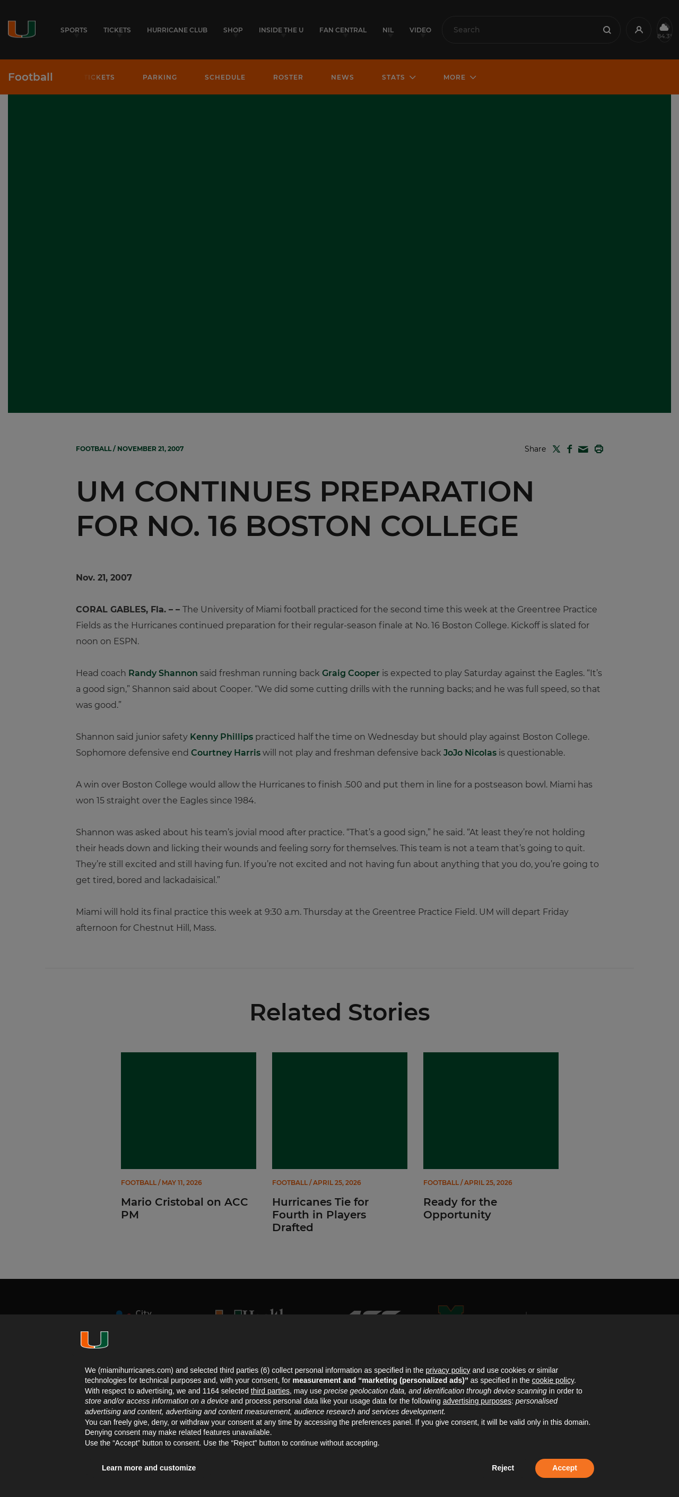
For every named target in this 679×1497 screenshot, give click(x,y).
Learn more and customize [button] (149, 1468)
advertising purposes (477, 1401)
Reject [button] (503, 1468)
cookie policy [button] (553, 1380)
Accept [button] (564, 1468)
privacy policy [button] (447, 1370)
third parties (270, 1391)
